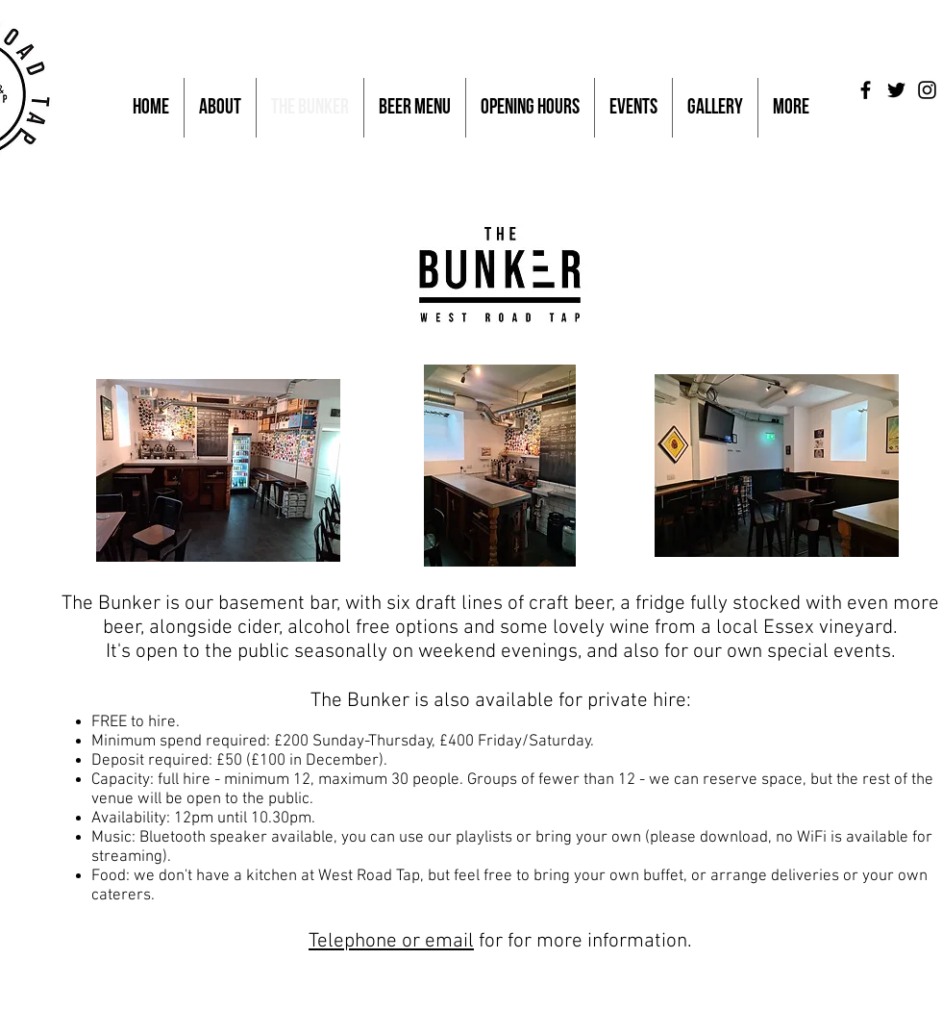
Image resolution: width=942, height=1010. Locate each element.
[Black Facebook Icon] (866, 90)
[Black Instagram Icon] (927, 90)
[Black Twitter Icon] (896, 90)
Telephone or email (391, 941)
